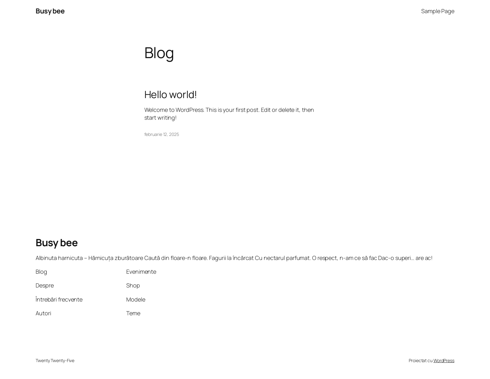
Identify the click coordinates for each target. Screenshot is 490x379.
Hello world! (171, 94)
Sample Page (437, 11)
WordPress (443, 360)
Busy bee (50, 11)
